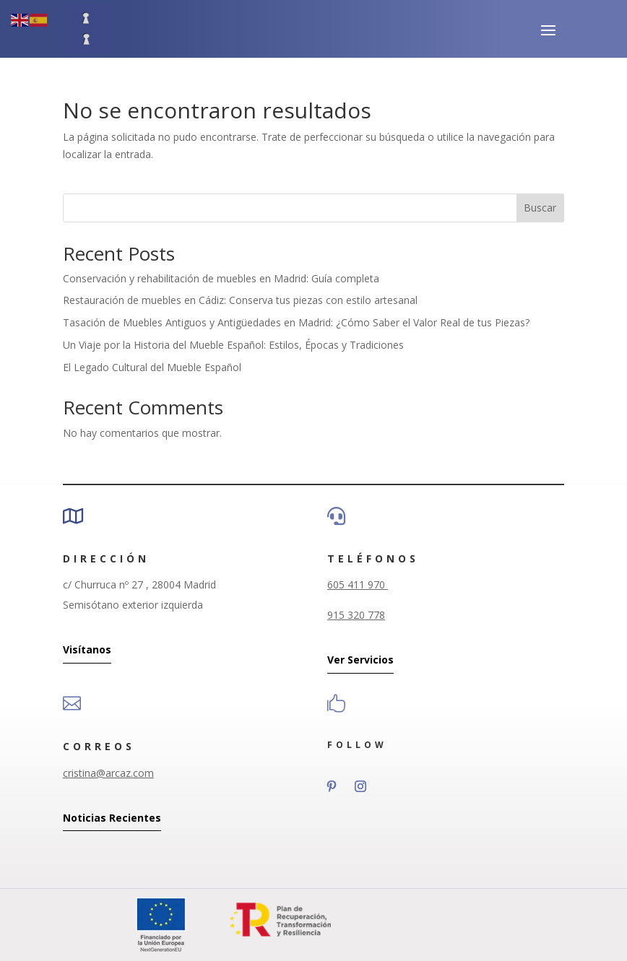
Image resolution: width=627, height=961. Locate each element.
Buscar (540, 207)
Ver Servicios (360, 659)
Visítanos (87, 649)
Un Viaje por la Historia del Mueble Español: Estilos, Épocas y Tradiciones (233, 345)
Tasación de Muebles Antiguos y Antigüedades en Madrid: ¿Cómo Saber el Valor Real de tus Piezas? (296, 322)
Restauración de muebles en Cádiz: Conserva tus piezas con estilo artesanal (240, 300)
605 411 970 (357, 584)
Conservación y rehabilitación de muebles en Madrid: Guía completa (221, 278)
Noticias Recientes (112, 818)
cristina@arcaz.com (108, 773)
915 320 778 (356, 615)
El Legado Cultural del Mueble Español (152, 367)
